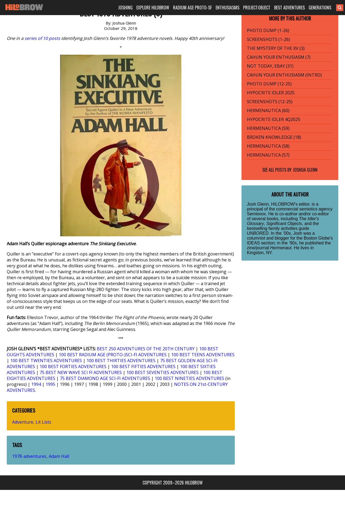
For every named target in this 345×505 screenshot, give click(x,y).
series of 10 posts (42, 38)
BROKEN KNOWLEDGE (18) (274, 137)
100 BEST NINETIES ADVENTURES (189, 378)
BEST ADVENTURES (289, 7)
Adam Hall (59, 456)
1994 (36, 384)
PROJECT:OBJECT (256, 7)
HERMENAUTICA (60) (268, 110)
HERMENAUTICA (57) (268, 155)
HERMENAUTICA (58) (268, 146)
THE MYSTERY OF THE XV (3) (276, 48)
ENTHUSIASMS (227, 7)
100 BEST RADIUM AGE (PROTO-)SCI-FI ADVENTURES (113, 355)
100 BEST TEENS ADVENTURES (202, 355)
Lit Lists (43, 422)
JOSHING (125, 7)
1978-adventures (29, 456)
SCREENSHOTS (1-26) (268, 39)
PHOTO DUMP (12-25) (269, 84)
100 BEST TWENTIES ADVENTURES (46, 361)
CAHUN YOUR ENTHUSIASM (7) (278, 57)
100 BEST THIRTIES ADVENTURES (121, 361)
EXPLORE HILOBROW (152, 7)
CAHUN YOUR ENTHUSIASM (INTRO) (284, 75)
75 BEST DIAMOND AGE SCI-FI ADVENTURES (105, 378)
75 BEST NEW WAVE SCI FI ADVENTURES (81, 372)
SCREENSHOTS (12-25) (269, 102)
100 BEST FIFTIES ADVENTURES (143, 366)
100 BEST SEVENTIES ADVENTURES (162, 372)
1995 (50, 384)
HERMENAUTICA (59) (268, 128)
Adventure (22, 422)
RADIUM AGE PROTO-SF (192, 7)
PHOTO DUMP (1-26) (268, 30)
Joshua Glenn (305, 170)
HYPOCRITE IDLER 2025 (271, 93)
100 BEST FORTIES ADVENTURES (73, 366)
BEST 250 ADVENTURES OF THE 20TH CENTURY (146, 349)
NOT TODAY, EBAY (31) (270, 66)
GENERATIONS (320, 7)
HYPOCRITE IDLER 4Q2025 (273, 119)
